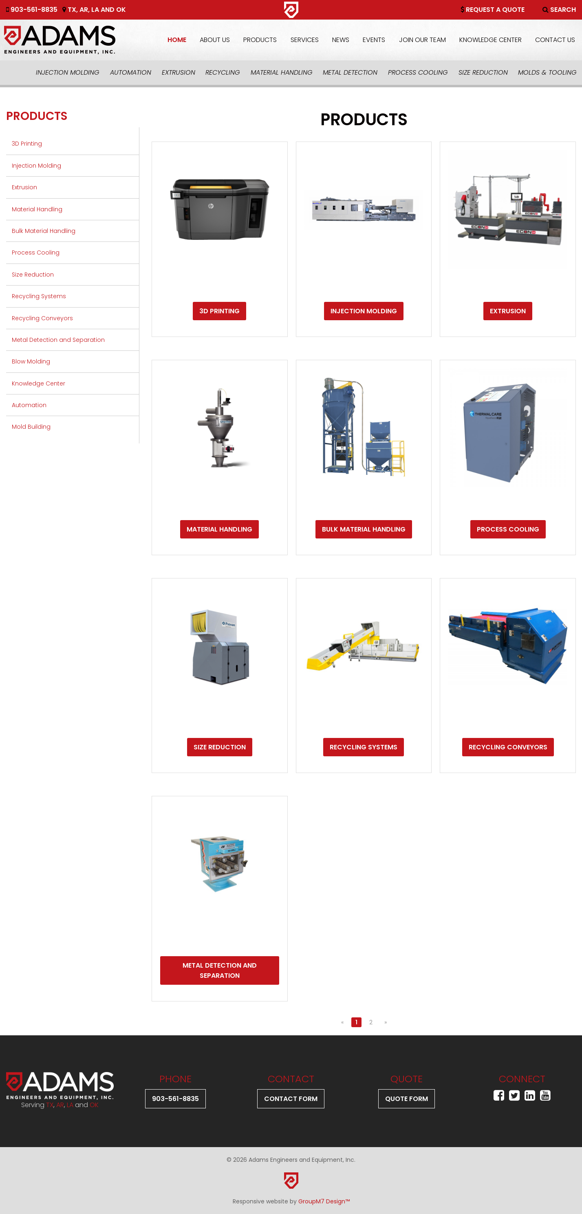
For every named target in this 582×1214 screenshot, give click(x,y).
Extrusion (178, 72)
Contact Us (555, 39)
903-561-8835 (31, 9)
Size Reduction (483, 72)
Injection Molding (67, 72)
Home (177, 39)
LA (95, 9)
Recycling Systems (39, 296)
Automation (130, 72)
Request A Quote (493, 9)
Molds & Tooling (547, 72)
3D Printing (27, 144)
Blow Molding (31, 361)
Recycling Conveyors (42, 318)
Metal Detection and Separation (58, 340)
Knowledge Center (490, 39)
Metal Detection (350, 72)
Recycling (222, 72)
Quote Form (406, 1098)
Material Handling (282, 72)
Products (260, 39)
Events (374, 39)
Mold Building (31, 427)
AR (83, 9)
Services (305, 39)
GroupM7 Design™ (324, 1201)
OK (121, 9)
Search (559, 9)
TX (72, 9)
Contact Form (290, 1098)
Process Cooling (418, 72)
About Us (215, 39)
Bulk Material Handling (43, 231)
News (340, 39)
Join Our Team (422, 39)
